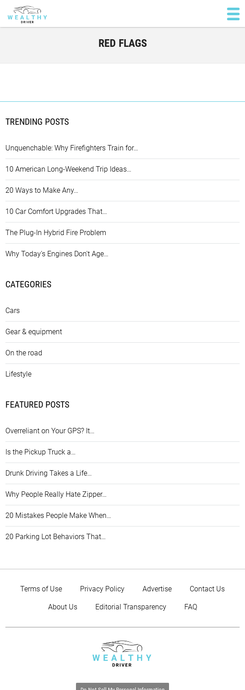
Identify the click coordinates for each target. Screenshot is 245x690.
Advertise (157, 589)
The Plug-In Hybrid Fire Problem (55, 232)
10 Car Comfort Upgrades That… (56, 211)
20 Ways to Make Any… (41, 190)
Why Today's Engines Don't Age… (56, 254)
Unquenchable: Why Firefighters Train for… (71, 148)
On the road (23, 353)
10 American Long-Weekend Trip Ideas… (68, 169)
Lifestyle (18, 374)
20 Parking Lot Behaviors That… (55, 536)
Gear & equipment (33, 331)
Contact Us (207, 589)
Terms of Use (41, 589)
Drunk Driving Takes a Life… (48, 473)
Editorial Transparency (130, 607)
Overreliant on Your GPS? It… (49, 431)
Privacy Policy (102, 589)
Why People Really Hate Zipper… (56, 494)
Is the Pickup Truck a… (40, 452)
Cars (12, 310)
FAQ (190, 607)
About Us (62, 607)
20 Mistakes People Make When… (58, 515)
